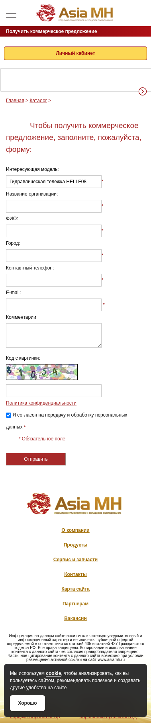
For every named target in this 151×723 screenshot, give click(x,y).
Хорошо (27, 703)
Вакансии (75, 618)
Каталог (38, 100)
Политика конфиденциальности (41, 403)
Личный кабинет (75, 53)
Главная (15, 100)
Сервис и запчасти (75, 559)
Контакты (75, 574)
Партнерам (75, 604)
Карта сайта (75, 589)
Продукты (76, 545)
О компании (75, 530)
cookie (53, 673)
